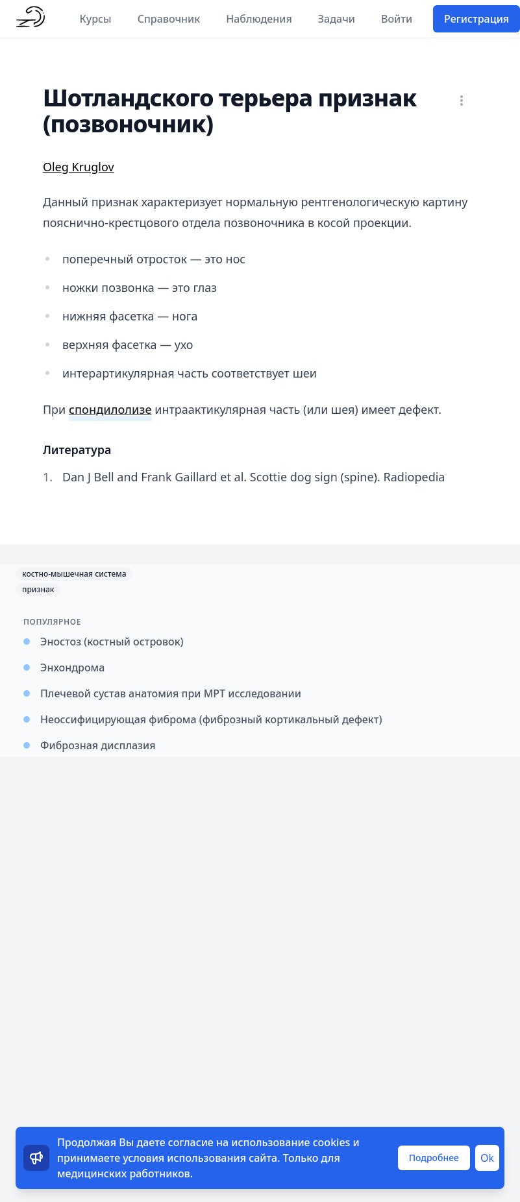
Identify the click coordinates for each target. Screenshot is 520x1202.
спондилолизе (110, 409)
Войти (396, 19)
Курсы (96, 19)
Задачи (336, 19)
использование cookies (290, 1142)
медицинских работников (123, 1173)
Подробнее (434, 1157)
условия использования (184, 1158)
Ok (487, 1158)
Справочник (169, 19)
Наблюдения (259, 19)
